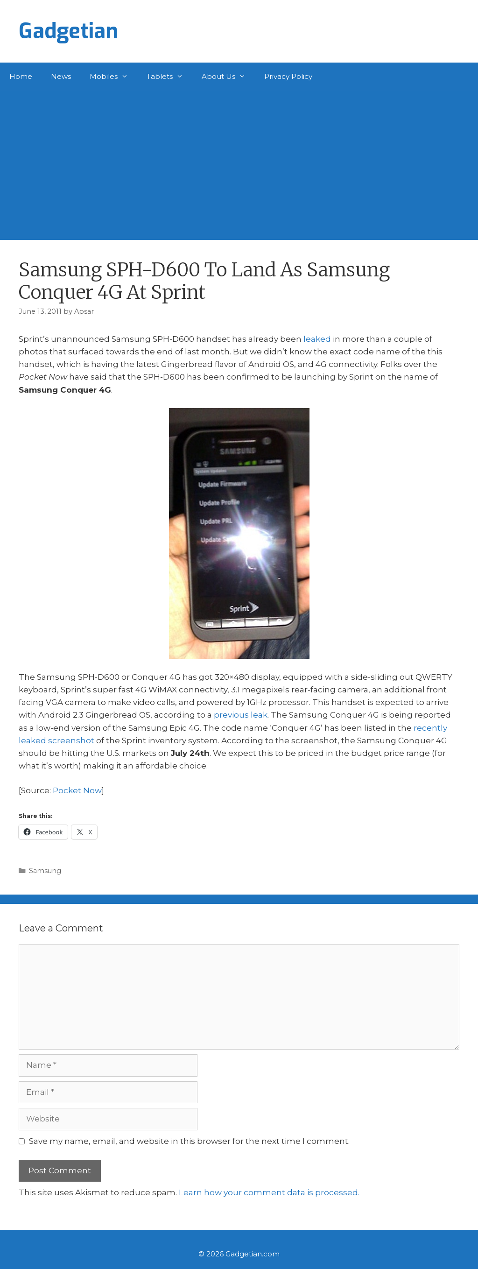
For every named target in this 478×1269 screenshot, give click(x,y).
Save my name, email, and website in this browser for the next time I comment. (189, 1141)
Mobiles (113, 77)
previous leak (240, 714)
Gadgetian (68, 31)
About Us (228, 77)
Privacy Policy (288, 76)
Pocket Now (77, 790)
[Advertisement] (239, 160)
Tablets (169, 77)
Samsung (45, 871)
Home (20, 76)
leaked (317, 339)
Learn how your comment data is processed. (269, 1192)
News (61, 76)
